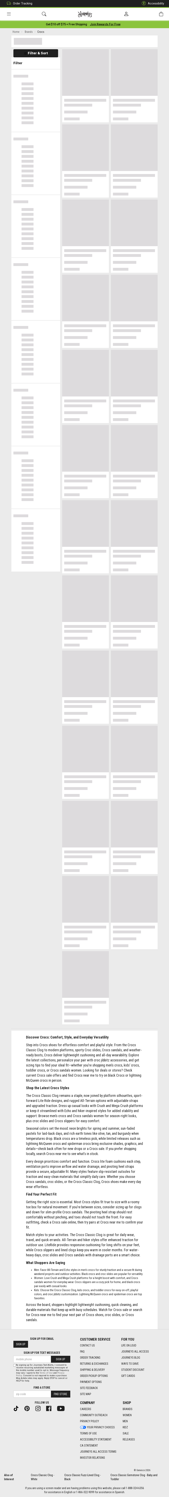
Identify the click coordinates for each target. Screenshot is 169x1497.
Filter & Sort (36, 53)
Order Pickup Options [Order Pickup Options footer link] (94, 1375)
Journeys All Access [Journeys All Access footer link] (135, 1351)
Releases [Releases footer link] (129, 1439)
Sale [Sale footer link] (126, 1433)
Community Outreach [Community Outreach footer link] (93, 1415)
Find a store (42, 1387)
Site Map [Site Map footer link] (85, 1394)
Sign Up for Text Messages (42, 1352)
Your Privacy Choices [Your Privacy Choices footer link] (97, 1427)
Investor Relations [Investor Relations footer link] (92, 1457)
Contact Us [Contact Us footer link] (87, 1345)
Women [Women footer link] (127, 1415)
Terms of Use (46, 1373)
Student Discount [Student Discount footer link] (132, 1369)
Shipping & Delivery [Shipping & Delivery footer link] (92, 1369)
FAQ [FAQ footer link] (82, 1351)
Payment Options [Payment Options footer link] (91, 1382)
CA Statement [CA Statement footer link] (89, 1445)
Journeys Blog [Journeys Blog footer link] (130, 1357)
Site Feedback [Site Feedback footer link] (89, 1388)
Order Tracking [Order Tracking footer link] (90, 1357)
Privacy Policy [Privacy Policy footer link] (89, 1421)
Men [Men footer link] (125, 1421)
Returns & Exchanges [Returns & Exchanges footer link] (94, 1363)
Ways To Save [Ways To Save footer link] (130, 1363)
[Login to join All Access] (66, 24)
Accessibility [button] (152, 3)
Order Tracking (18, 3)
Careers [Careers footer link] (85, 1409)
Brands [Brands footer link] (127, 1409)
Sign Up (20, 1344)
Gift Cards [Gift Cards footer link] (128, 1375)
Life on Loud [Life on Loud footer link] (128, 1345)
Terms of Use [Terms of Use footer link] (88, 1433)
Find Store (60, 1394)
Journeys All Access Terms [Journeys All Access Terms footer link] (98, 1451)
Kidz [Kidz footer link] (125, 1427)
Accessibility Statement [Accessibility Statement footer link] (96, 1439)
